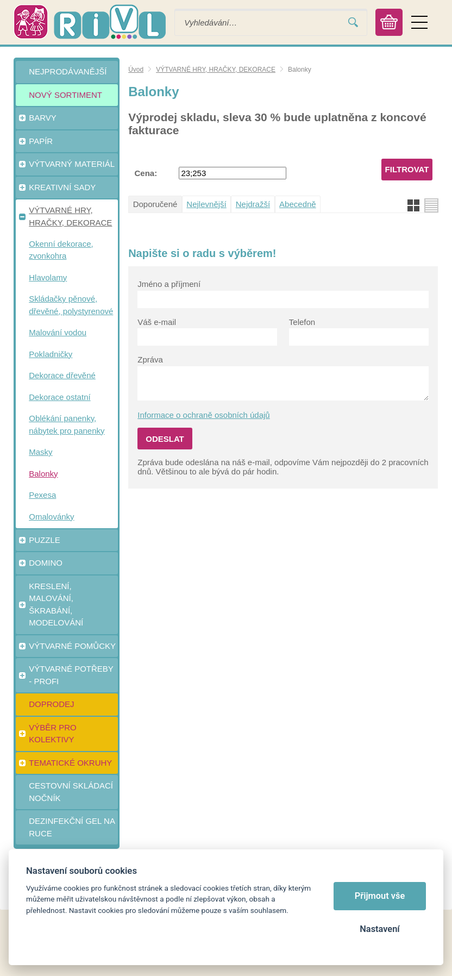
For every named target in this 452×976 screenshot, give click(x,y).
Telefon (302, 322)
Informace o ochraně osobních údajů (203, 415)
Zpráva (150, 359)
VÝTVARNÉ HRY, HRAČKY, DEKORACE (215, 69)
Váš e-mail (156, 322)
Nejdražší (253, 204)
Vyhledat (353, 22)
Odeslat (165, 438)
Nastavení (379, 929)
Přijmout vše (380, 896)
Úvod (135, 69)
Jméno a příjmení (168, 284)
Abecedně (297, 204)
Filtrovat (407, 169)
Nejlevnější (206, 204)
